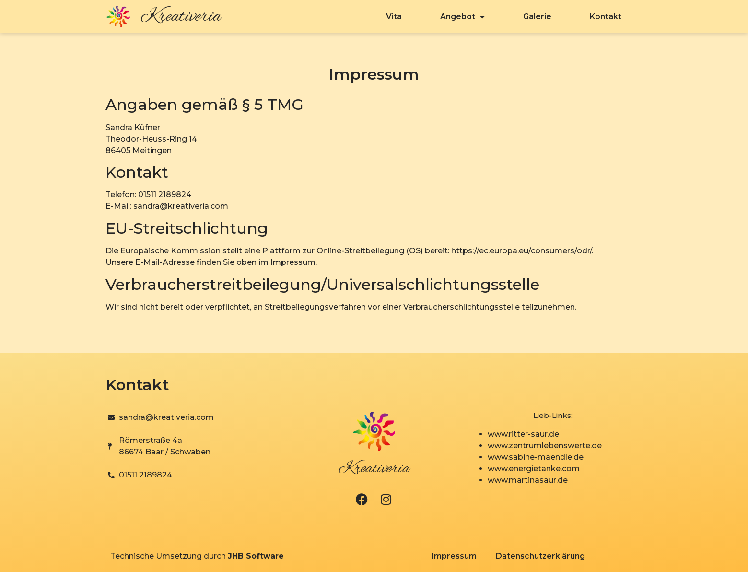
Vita (394, 16)
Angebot (462, 16)
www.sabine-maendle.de (536, 457)
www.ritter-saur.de (523, 434)
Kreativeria (180, 17)
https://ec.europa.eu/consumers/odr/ (521, 250)
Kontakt (605, 16)
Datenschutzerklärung (540, 555)
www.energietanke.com (534, 468)
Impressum (454, 555)
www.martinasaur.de (528, 480)
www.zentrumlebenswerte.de (545, 445)
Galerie (537, 16)
